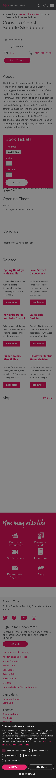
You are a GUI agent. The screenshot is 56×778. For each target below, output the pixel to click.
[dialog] (28, 389)
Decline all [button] (41, 767)
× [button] (53, 725)
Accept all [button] (14, 767)
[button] (28, 745)
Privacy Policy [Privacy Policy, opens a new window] (47, 741)
